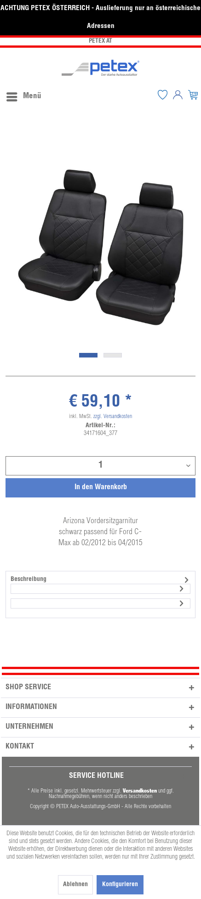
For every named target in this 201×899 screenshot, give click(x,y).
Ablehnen (75, 885)
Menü (23, 95)
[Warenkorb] (193, 94)
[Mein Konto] (178, 94)
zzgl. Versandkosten (112, 416)
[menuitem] (23, 94)
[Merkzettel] (163, 94)
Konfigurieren (120, 885)
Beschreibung (28, 579)
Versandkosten (140, 790)
